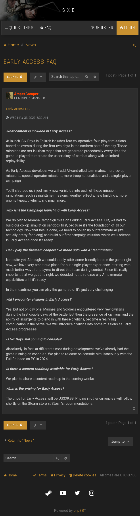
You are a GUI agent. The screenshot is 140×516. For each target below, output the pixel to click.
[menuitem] (46, 28)
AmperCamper (26, 94)
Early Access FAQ (30, 62)
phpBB (79, 510)
